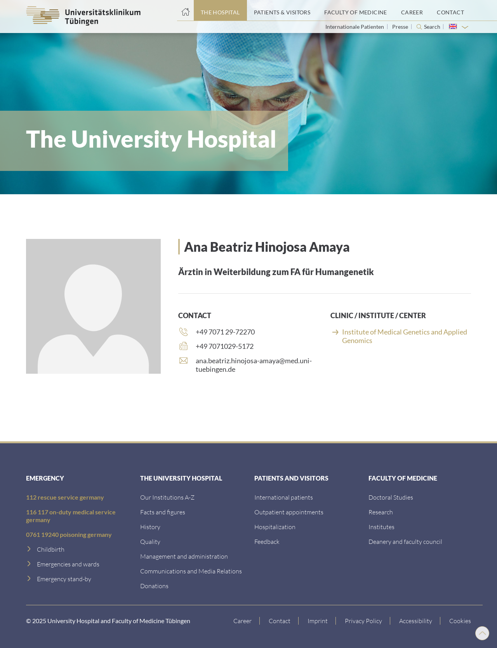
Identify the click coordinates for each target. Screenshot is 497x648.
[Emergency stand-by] (64, 578)
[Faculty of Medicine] (355, 10)
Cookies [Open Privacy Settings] (460, 620)
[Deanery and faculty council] (405, 541)
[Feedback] (267, 541)
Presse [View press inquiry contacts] (400, 26)
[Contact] (450, 10)
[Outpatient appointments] (288, 512)
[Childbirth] (50, 549)
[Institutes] (381, 526)
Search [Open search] (432, 27)
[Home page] (185, 10)
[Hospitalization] (274, 526)
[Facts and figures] (162, 512)
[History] (150, 526)
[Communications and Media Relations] (191, 571)
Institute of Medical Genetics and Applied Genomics (404, 336)
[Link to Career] (243, 621)
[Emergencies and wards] (68, 564)
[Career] (412, 10)
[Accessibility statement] (415, 621)
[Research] (380, 512)
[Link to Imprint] (318, 621)
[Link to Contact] (280, 621)
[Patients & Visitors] (282, 10)
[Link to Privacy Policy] (363, 621)
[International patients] (283, 497)
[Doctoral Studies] (390, 497)
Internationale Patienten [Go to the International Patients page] (355, 26)
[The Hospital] (220, 10)
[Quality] (150, 541)
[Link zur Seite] (154, 585)
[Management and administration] (184, 556)
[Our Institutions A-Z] (167, 497)
